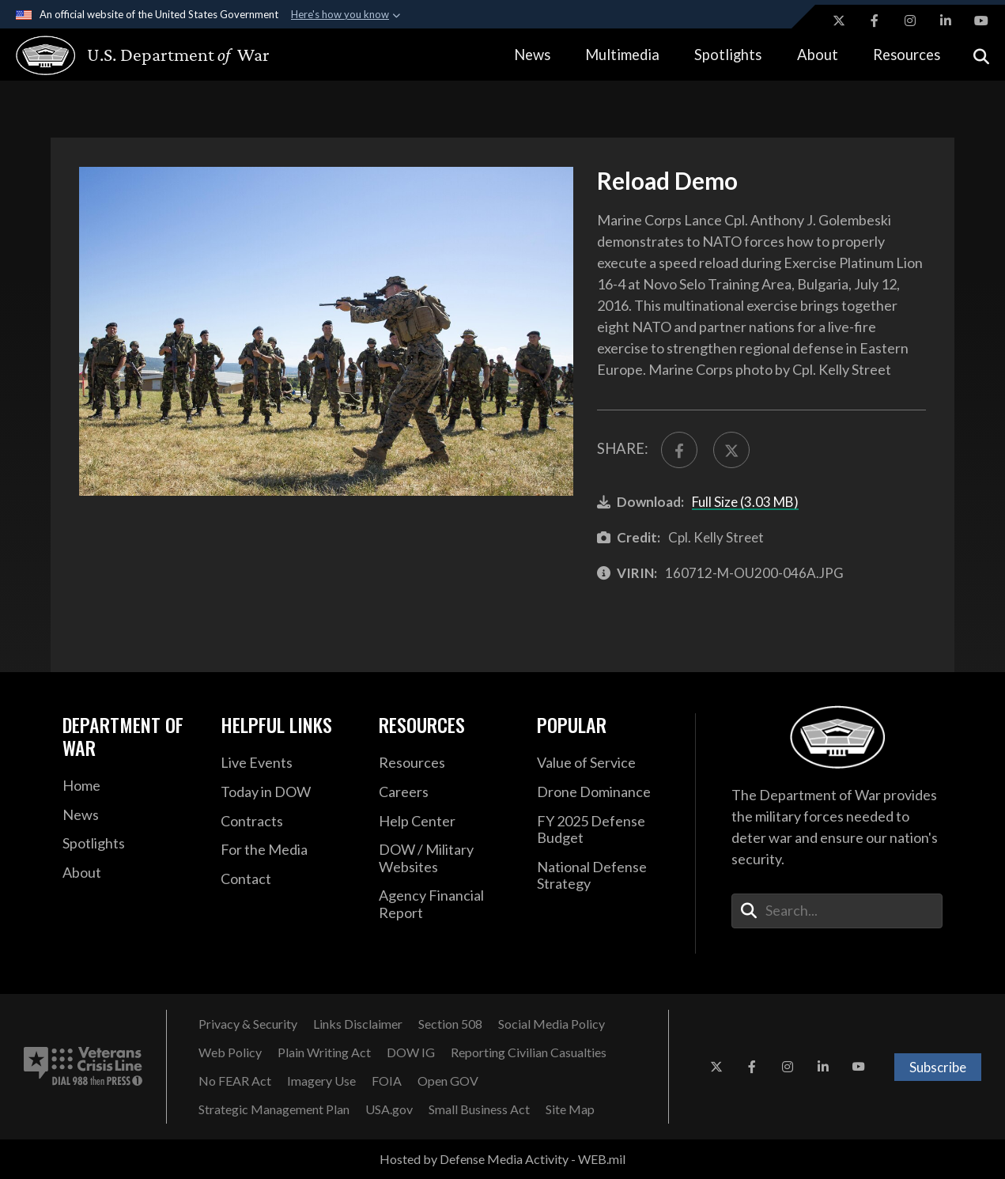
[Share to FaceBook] (679, 450)
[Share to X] (731, 450)
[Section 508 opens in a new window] (450, 1024)
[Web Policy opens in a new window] (230, 1052)
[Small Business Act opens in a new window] (479, 1109)
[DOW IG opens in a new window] (411, 1052)
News (532, 54)
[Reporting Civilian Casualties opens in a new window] (528, 1052)
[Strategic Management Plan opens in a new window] (274, 1109)
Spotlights (727, 54)
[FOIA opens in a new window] (387, 1081)
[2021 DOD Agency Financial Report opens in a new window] (446, 904)
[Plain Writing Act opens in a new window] (324, 1052)
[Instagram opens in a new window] (910, 20)
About (817, 54)
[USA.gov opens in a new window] (389, 1109)
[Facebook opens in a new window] (874, 20)
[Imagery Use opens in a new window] (321, 1081)
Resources (906, 54)
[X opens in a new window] (839, 20)
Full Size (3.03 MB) (745, 501)
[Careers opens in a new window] (446, 792)
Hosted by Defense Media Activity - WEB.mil (502, 1158)
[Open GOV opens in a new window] (448, 1081)
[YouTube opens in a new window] (981, 20)
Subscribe (937, 1067)
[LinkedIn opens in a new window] (946, 20)
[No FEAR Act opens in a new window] (235, 1081)
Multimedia (622, 54)
